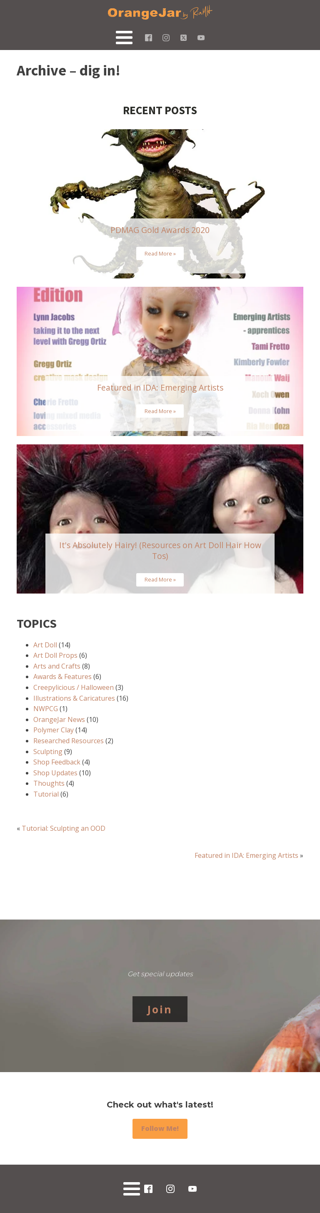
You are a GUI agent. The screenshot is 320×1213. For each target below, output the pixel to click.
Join (160, 1009)
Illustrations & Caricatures (74, 698)
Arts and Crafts (56, 666)
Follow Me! (160, 1128)
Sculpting (47, 751)
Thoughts (49, 783)
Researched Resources (68, 740)
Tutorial (46, 794)
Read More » (160, 253)
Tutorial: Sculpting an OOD (63, 828)
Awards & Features (62, 676)
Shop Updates (55, 772)
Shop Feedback (56, 762)
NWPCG (45, 708)
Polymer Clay (53, 729)
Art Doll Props (55, 655)
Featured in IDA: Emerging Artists (160, 387)
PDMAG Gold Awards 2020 (160, 230)
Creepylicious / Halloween (73, 687)
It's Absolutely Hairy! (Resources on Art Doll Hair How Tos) (160, 550)
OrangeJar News (59, 719)
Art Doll (45, 644)
